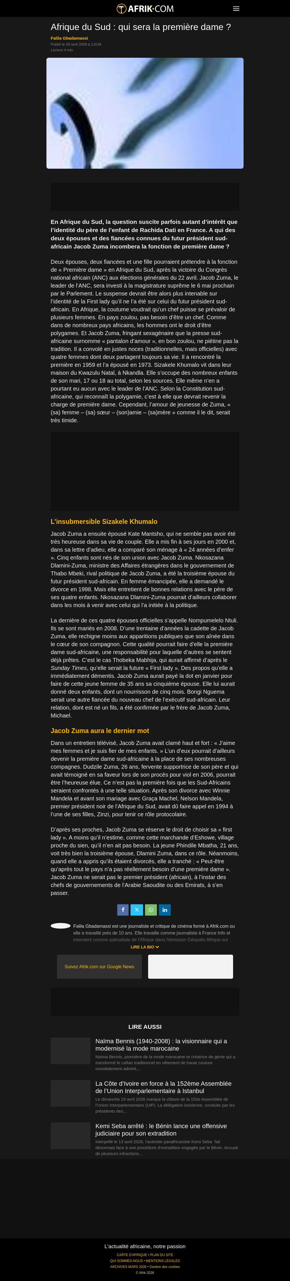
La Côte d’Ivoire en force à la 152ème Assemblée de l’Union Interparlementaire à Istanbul (163, 1087)
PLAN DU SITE (161, 1255)
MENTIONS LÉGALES (163, 1261)
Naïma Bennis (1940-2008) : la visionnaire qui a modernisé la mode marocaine (161, 1045)
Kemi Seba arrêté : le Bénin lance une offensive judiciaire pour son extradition (161, 1130)
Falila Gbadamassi (69, 38)
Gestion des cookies (165, 1267)
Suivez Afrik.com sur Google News (99, 966)
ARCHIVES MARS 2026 (128, 1267)
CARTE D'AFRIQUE (132, 1255)
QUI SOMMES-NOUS (126, 1261)
